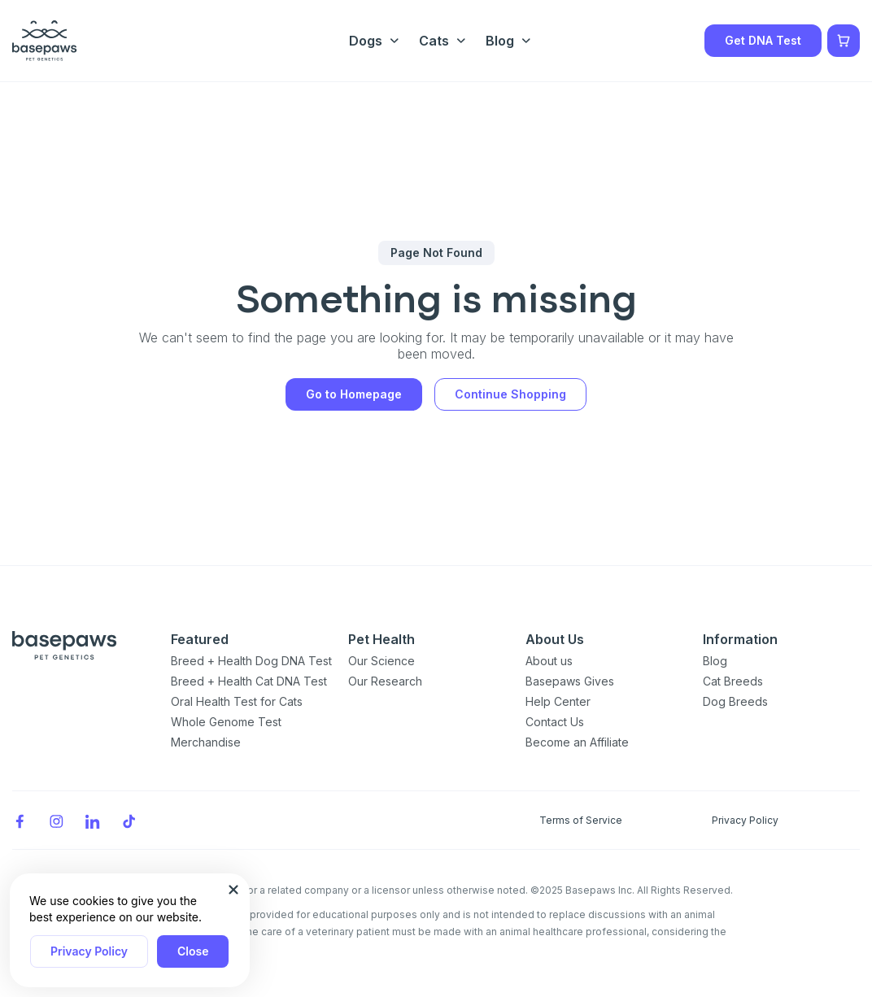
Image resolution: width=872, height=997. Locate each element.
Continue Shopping (510, 394)
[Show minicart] (843, 40)
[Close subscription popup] (233, 889)
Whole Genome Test (226, 722)
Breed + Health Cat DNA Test (249, 681)
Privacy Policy (89, 951)
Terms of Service (580, 820)
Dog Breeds (735, 701)
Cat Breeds (733, 681)
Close (192, 951)
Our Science (381, 661)
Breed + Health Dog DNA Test (251, 661)
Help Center (558, 701)
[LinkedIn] (92, 820)
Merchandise (206, 742)
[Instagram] (56, 820)
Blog (715, 661)
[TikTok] (129, 820)
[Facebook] (19, 820)
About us (549, 661)
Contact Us (554, 722)
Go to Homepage (354, 394)
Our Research (385, 681)
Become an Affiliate (577, 742)
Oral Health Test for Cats (237, 701)
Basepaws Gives (569, 681)
